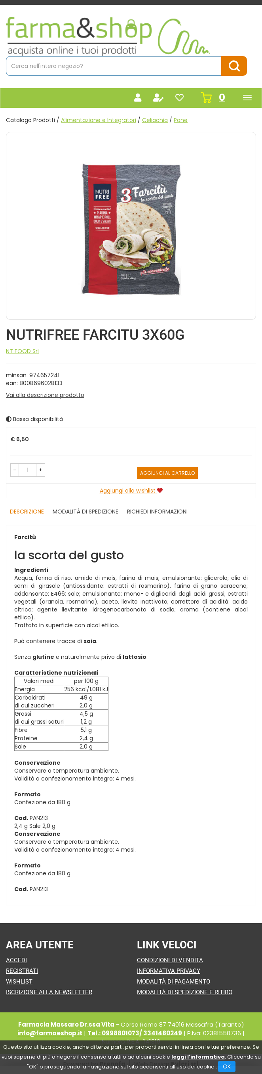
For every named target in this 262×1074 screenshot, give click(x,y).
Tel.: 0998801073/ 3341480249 (134, 1033)
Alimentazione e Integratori (98, 120)
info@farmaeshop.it (49, 1033)
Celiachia (155, 120)
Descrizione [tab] (27, 511)
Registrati (22, 970)
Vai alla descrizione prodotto (45, 395)
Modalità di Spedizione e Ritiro (184, 992)
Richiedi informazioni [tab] (157, 511)
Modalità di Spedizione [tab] (85, 511)
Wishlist (19, 981)
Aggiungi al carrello (167, 473)
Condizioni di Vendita (170, 960)
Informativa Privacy (168, 970)
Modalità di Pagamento (173, 981)
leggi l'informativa (198, 1057)
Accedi (16, 960)
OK (227, 1066)
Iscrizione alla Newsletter (49, 992)
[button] (14, 470)
